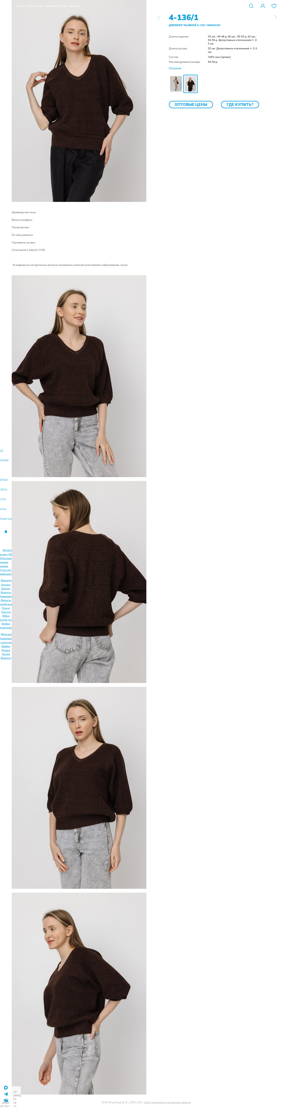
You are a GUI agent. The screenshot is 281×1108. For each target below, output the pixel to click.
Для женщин (36, 5)
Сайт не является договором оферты (167, 1102)
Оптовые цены (191, 104)
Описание (175, 68)
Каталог (21, 5)
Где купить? (240, 104)
